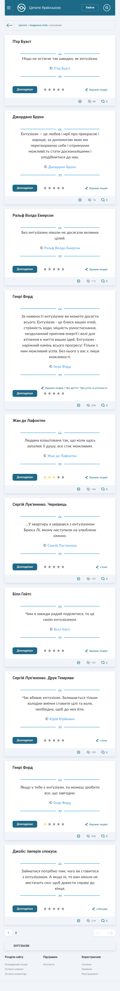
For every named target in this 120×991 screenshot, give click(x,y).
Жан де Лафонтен (29, 420)
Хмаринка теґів (39, 25)
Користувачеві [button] (91, 957)
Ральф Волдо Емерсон (33, 215)
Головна (86, 964)
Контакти (48, 964)
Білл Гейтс (22, 594)
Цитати (23, 25)
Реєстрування (90, 973)
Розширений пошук (16, 964)
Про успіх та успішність (93, 388)
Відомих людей (98, 89)
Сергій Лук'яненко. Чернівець (40, 504)
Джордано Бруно (28, 117)
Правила (87, 969)
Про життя (71, 388)
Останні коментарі (16, 973)
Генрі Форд (23, 296)
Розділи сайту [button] (14, 957)
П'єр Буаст (22, 41)
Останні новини (14, 969)
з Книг (103, 567)
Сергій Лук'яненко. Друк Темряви (43, 678)
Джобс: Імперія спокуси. (35, 851)
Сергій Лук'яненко (62, 545)
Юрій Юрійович (62, 719)
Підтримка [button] (50, 957)
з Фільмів (101, 909)
